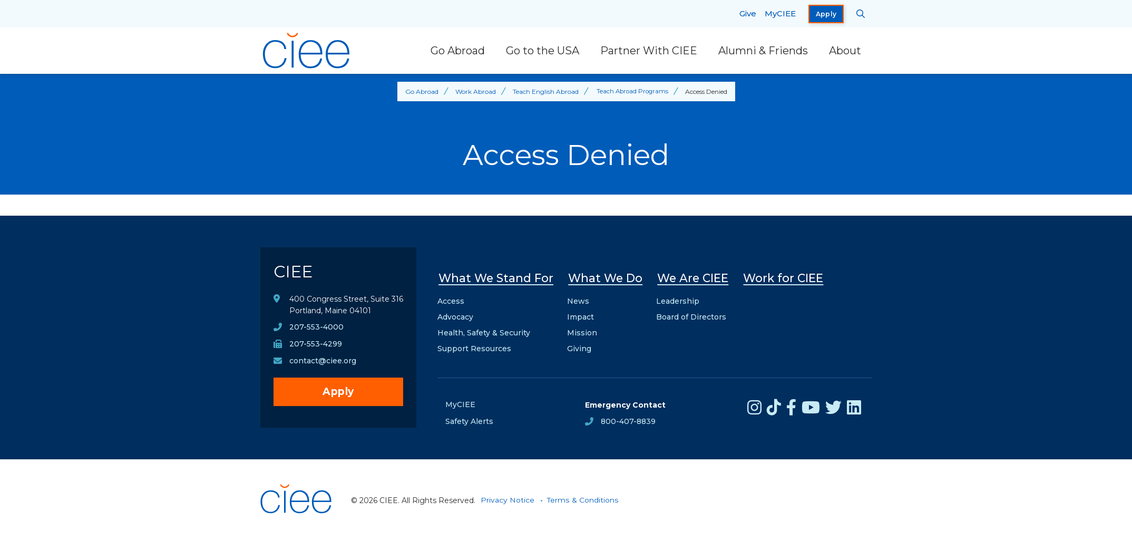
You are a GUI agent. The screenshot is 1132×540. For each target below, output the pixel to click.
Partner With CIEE (648, 50)
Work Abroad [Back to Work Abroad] (474, 91)
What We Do (605, 277)
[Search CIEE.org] (861, 13)
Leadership (677, 299)
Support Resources (474, 347)
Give (747, 13)
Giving (579, 347)
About (845, 50)
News (578, 299)
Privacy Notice (507, 499)
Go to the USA (542, 50)
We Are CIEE (692, 277)
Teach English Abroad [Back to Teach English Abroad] (544, 91)
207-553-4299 (315, 345)
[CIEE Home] (307, 50)
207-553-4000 (316, 328)
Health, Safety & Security (483, 331)
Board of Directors (691, 315)
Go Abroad (458, 50)
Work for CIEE (783, 277)
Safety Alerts (469, 420)
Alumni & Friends (763, 50)
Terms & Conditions (582, 499)
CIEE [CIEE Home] (294, 272)
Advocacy (455, 315)
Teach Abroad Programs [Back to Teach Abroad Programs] (632, 91)
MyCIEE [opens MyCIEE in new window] (780, 13)
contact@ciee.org (322, 362)
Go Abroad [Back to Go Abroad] (420, 91)
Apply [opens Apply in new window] (826, 14)
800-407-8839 (628, 420)
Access (450, 299)
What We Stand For (495, 277)
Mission (582, 331)
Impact (580, 315)
